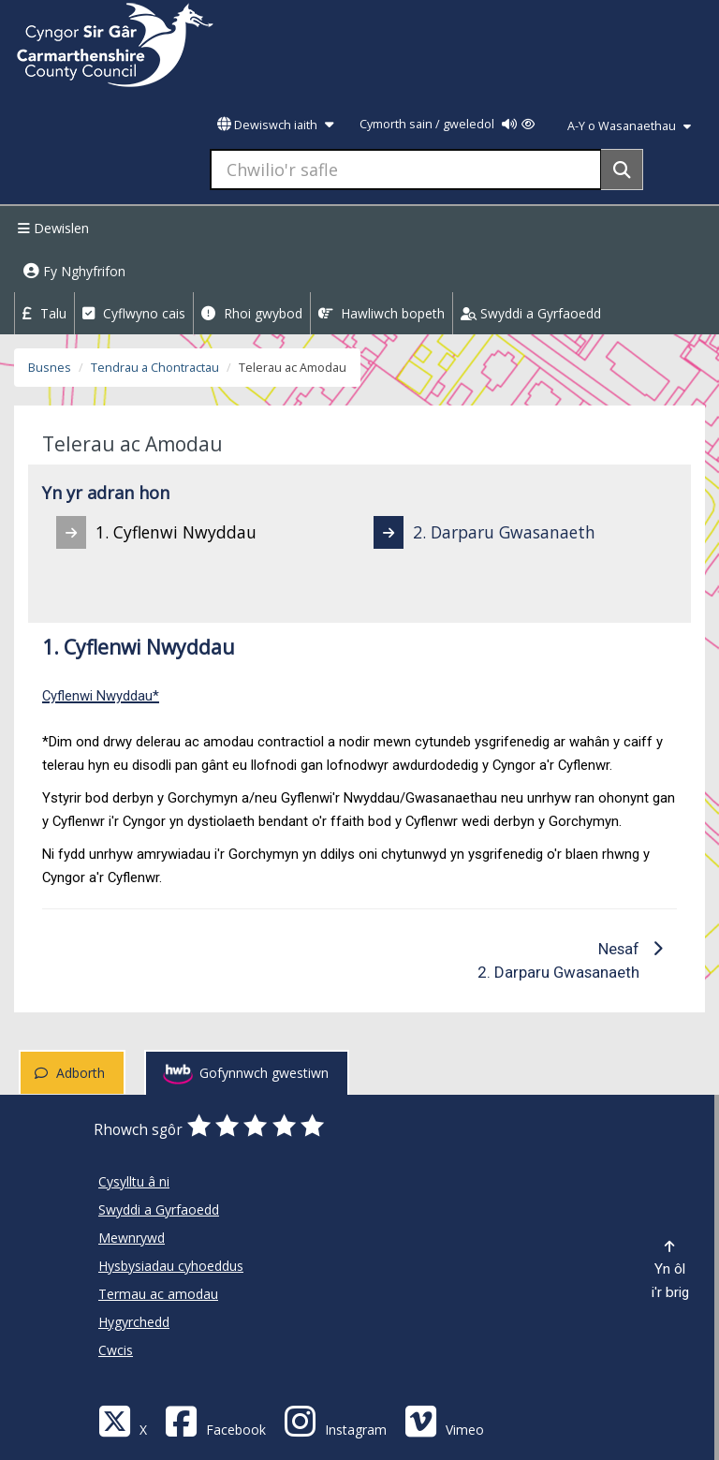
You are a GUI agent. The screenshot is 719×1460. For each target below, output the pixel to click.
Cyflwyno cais (133, 313)
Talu (44, 313)
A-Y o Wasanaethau (629, 126)
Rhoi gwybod (251, 313)
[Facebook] (215, 1420)
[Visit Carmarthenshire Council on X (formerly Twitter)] (123, 1420)
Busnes (49, 368)
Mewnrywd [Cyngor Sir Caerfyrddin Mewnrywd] (131, 1237)
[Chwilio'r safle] (406, 169)
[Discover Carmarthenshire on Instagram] (335, 1420)
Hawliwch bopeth (381, 313)
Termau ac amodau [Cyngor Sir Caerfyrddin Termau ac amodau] (158, 1294)
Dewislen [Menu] (51, 228)
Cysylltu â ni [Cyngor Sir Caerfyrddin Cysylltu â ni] (133, 1181)
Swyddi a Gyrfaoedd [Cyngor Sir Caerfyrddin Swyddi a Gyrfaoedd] (158, 1209)
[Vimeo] (444, 1420)
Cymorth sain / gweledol (447, 124)
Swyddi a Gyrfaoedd (531, 313)
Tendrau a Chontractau (155, 368)
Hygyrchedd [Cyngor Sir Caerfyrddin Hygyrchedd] (133, 1322)
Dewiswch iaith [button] (275, 125)
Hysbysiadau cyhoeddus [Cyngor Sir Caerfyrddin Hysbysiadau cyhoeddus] (170, 1266)
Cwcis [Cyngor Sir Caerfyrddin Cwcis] (115, 1350)
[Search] (622, 169)
